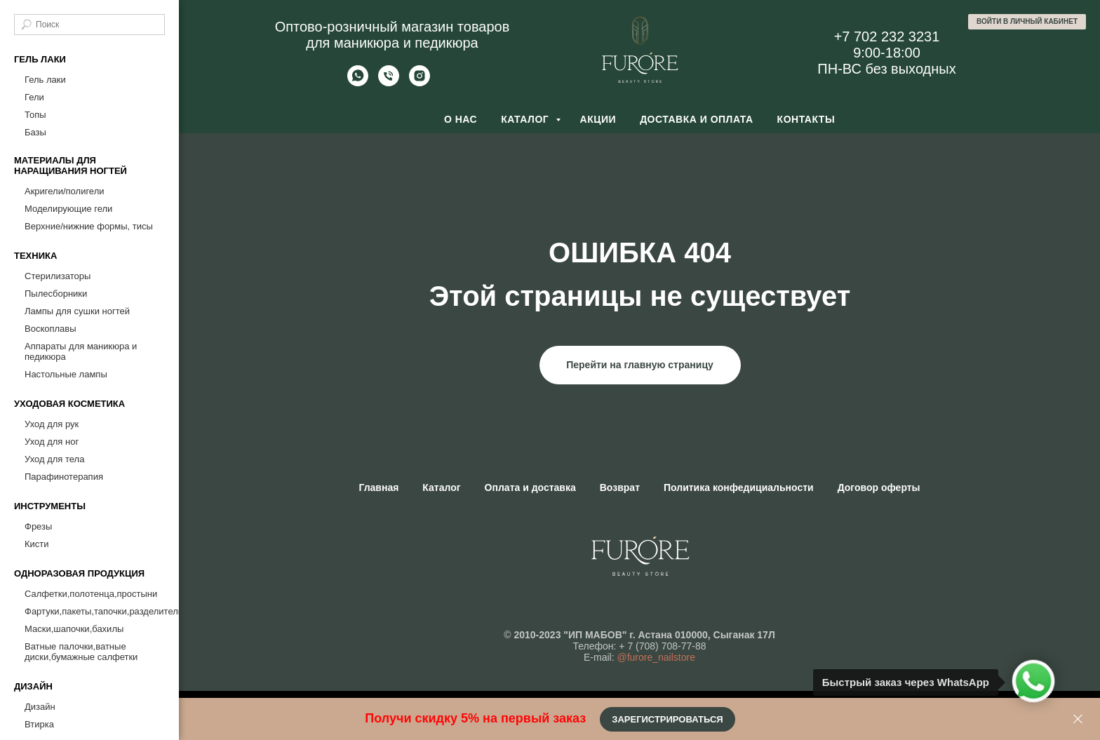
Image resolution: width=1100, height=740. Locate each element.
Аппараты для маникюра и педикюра (81, 351)
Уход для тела (54, 459)
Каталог (526, 119)
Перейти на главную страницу (639, 364)
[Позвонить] (388, 82)
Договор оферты (879, 487)
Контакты (806, 119)
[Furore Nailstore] (419, 82)
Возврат (620, 487)
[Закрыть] (1078, 719)
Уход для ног (52, 441)
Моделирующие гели (68, 208)
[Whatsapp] (357, 82)
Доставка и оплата (696, 119)
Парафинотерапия (64, 476)
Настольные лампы (66, 374)
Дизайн (40, 706)
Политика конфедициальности (739, 487)
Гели (34, 97)
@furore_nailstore (656, 657)
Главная (378, 487)
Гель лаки (45, 79)
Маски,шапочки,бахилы (74, 629)
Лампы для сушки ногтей (77, 311)
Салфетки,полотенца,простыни (91, 593)
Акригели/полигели (65, 191)
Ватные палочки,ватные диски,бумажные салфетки (81, 651)
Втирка (39, 724)
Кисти (37, 544)
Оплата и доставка (530, 487)
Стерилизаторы (57, 276)
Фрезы (38, 526)
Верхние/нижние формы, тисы (89, 226)
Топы (35, 114)
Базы (35, 132)
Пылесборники (56, 293)
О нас (460, 119)
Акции (598, 119)
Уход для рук (52, 424)
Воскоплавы (50, 328)
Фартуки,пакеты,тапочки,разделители (95, 611)
